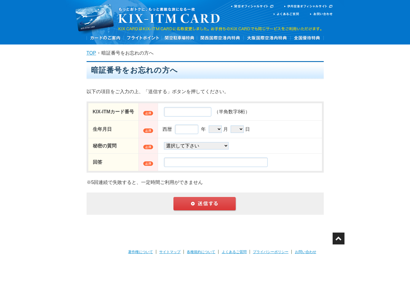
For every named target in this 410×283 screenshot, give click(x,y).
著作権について (140, 252)
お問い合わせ (305, 252)
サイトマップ (170, 252)
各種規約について (201, 252)
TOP (91, 52)
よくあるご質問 (234, 252)
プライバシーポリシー (270, 252)
